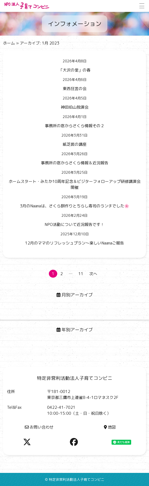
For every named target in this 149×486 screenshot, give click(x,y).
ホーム (9, 43)
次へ (93, 273)
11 (80, 273)
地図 (110, 427)
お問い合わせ (39, 427)
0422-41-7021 (61, 407)
